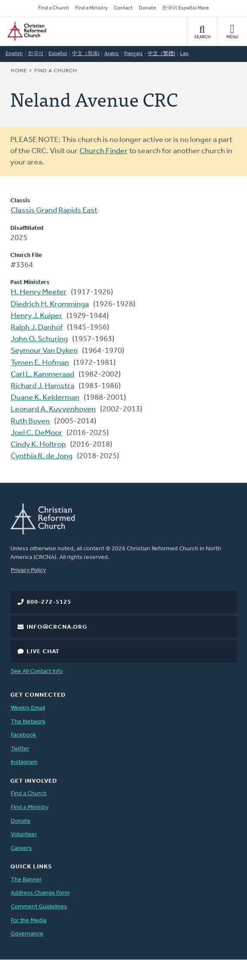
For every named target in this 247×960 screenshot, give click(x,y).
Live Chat (43, 651)
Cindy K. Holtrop (38, 445)
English (14, 53)
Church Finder (103, 151)
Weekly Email (28, 708)
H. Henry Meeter (39, 292)
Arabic (111, 53)
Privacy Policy (28, 570)
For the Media (28, 920)
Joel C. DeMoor (36, 433)
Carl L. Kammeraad (42, 374)
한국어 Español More (185, 8)
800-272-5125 (49, 602)
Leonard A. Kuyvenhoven (53, 409)
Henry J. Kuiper (36, 316)
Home (19, 71)
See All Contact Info (37, 671)
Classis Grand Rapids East (54, 211)
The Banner (26, 880)
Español (58, 53)
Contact (123, 8)
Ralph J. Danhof (37, 328)
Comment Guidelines (39, 907)
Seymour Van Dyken (44, 351)
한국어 (35, 53)
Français (133, 53)
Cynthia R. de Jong (42, 456)
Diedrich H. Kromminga (50, 304)
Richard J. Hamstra (42, 386)
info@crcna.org (57, 627)
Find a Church (53, 8)
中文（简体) (85, 53)
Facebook (23, 735)
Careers (21, 848)
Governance (27, 934)
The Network (28, 722)
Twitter (20, 749)
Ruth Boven (30, 421)
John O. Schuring (39, 339)
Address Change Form (40, 893)
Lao (184, 53)
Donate (147, 8)
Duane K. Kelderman (45, 398)
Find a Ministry (91, 8)
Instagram (24, 762)
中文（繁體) (161, 53)
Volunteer (24, 834)
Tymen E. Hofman (40, 363)
